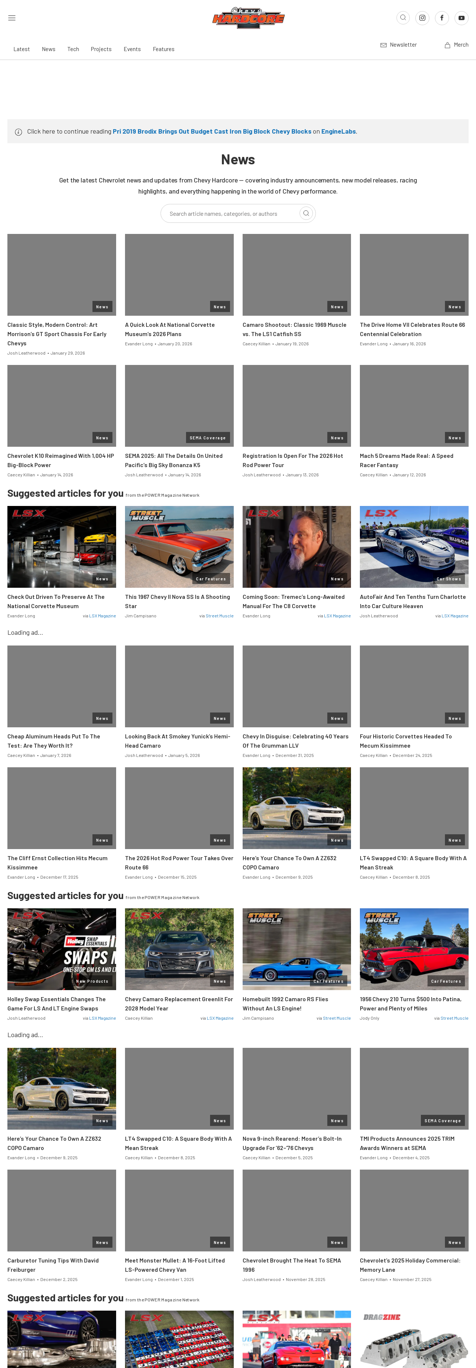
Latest (21, 49)
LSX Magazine (102, 615)
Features (164, 49)
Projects (101, 49)
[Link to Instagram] (422, 18)
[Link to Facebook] (442, 18)
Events (132, 49)
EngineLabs (338, 131)
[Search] (306, 213)
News (48, 49)
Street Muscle (220, 615)
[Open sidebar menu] (11, 18)
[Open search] (403, 17)
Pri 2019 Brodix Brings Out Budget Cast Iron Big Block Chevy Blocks (212, 131)
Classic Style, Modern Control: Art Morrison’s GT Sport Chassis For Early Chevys (57, 333)
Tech (73, 49)
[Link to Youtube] (462, 18)
